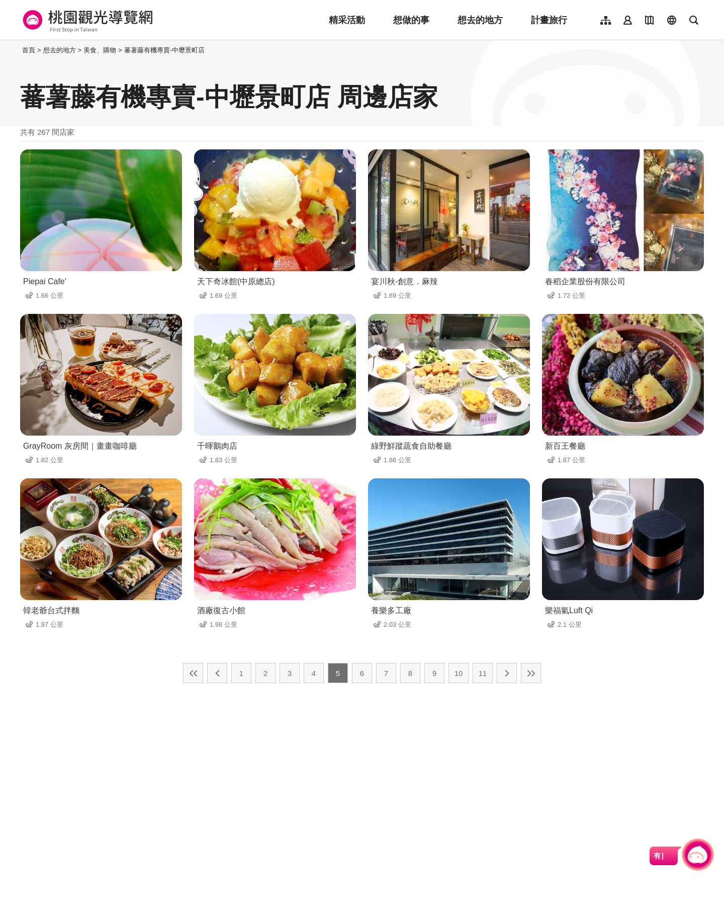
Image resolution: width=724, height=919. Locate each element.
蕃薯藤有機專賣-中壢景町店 (164, 50)
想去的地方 (480, 20)
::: (17, 50)
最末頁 (531, 673)
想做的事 (411, 20)
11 (483, 673)
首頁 (28, 50)
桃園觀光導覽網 (86, 20)
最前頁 (193, 673)
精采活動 (347, 20)
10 (459, 673)
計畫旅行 (549, 20)
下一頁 (507, 673)
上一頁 (217, 673)
